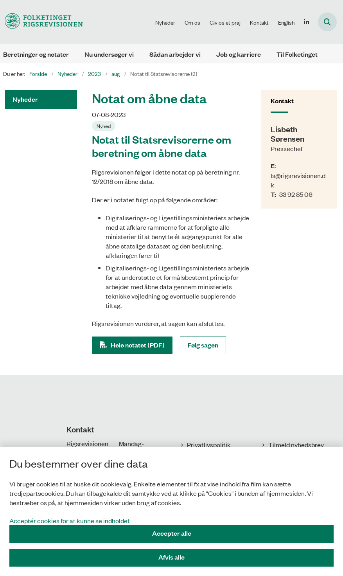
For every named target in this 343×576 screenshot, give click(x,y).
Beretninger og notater (36, 54)
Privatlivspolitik (209, 444)
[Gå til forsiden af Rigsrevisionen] (41, 22)
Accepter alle (171, 533)
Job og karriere (238, 54)
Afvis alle (171, 557)
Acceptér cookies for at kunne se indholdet (69, 520)
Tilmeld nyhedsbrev (296, 444)
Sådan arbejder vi (175, 54)
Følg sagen (203, 344)
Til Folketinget (297, 54)
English (286, 22)
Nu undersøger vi (109, 54)
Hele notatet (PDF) (138, 344)
